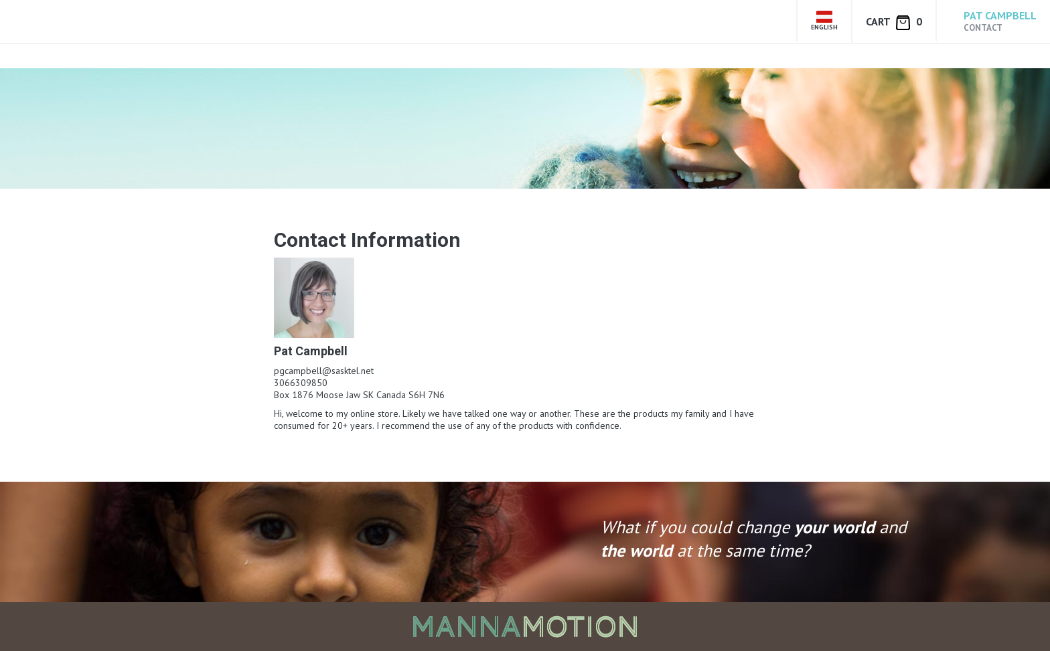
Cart (894, 22)
